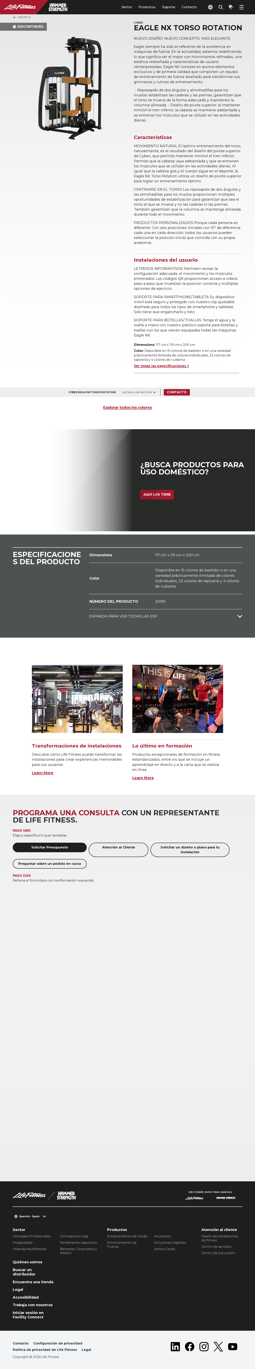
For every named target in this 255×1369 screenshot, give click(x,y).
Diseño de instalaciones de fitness (219, 1238)
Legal (18, 1289)
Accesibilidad (26, 1297)
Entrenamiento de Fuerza (122, 1245)
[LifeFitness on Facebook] (189, 1347)
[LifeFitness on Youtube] (232, 1347)
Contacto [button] (20, 1343)
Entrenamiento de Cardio (127, 1236)
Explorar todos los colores (127, 407)
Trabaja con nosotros (33, 1305)
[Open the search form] (221, 7)
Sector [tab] (127, 7)
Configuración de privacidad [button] (57, 1343)
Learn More (42, 773)
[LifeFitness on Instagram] (204, 1347)
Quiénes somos (27, 1262)
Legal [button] (86, 1350)
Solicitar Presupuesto (49, 847)
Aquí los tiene (157, 494)
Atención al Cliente (118, 847)
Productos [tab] (147, 7)
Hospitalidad (22, 1243)
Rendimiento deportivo (78, 1243)
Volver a (21, 17)
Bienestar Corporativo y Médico (78, 1251)
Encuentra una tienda (33, 1282)
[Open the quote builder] (231, 7)
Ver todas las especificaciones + (161, 366)
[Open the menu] (241, 7)
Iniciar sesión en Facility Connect (28, 1315)
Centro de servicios (216, 1247)
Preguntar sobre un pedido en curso (49, 864)
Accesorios (162, 1236)
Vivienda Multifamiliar (30, 1249)
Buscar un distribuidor (24, 1272)
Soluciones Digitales (170, 1243)
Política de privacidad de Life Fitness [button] (45, 1350)
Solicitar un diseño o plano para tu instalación (190, 849)
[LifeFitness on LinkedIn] (175, 1347)
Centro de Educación (218, 1253)
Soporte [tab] (168, 7)
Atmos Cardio (164, 1249)
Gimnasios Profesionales (32, 1236)
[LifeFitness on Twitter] (218, 1347)
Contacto (189, 7)
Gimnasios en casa (74, 1236)
